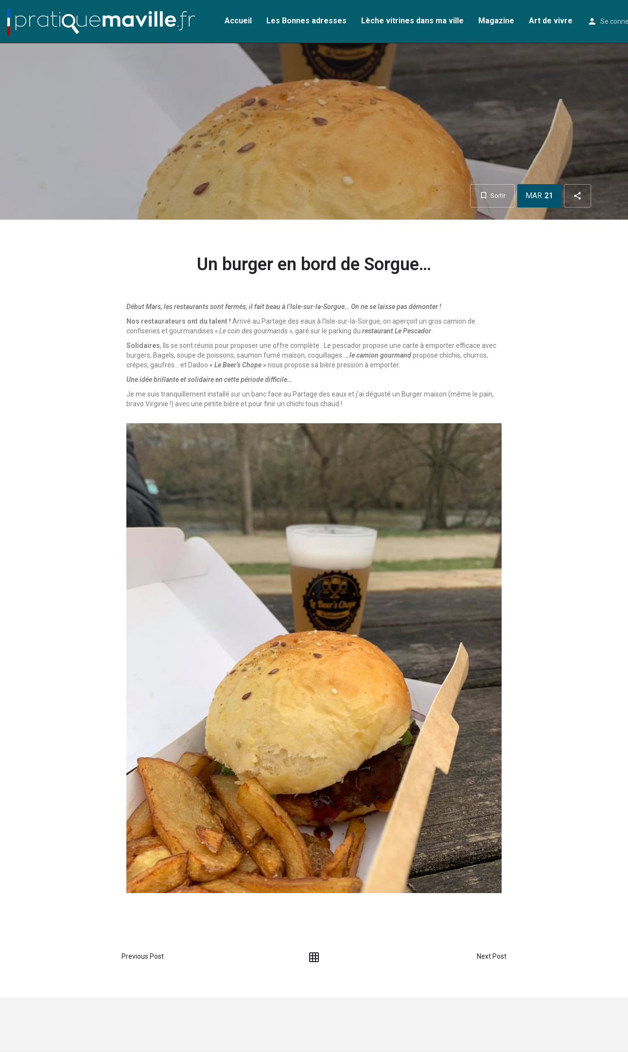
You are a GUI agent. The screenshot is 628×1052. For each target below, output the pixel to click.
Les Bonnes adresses (306, 20)
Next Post (491, 956)
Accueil (238, 20)
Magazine (496, 20)
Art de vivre (551, 20)
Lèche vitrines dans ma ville (412, 20)
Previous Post (143, 956)
